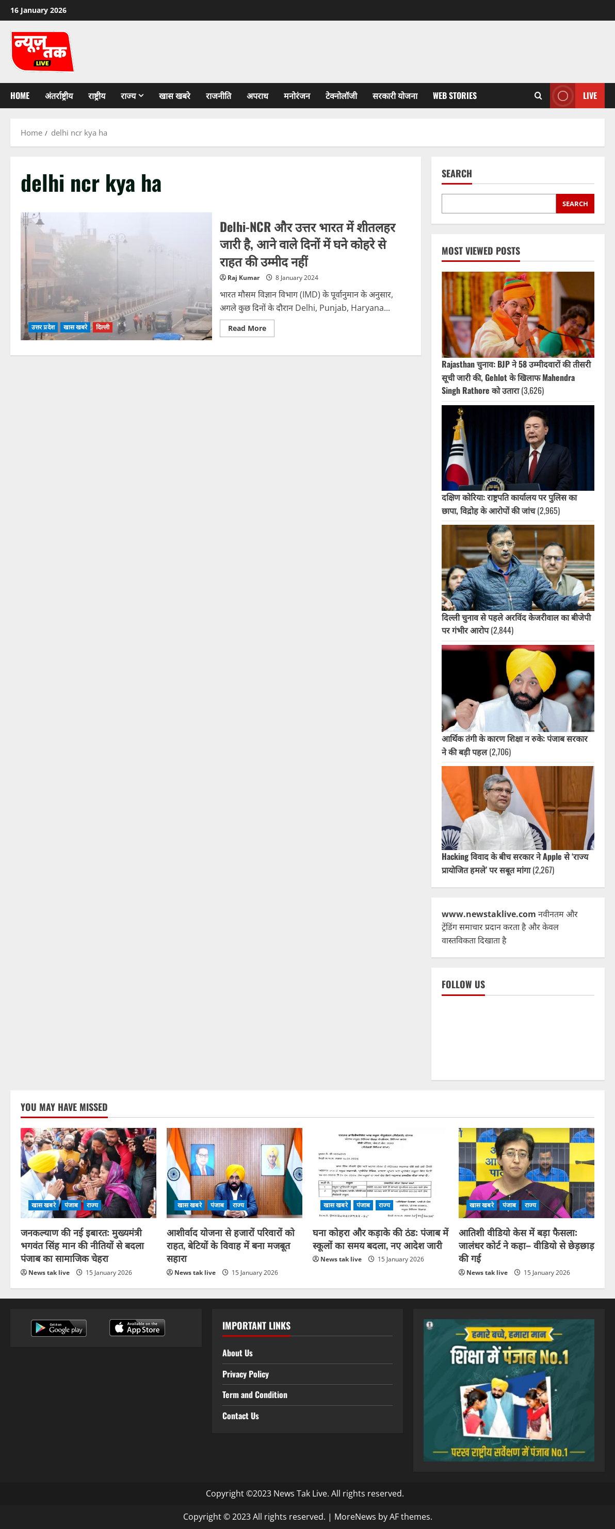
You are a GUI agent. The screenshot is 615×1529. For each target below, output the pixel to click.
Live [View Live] (573, 95)
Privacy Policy (245, 1374)
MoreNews (355, 1516)
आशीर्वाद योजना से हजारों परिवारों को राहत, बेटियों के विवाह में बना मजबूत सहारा (231, 1245)
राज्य (128, 95)
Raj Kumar (244, 277)
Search (457, 173)
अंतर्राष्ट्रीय (59, 95)
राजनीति (218, 95)
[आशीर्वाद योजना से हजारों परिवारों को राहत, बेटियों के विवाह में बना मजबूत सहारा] (234, 1173)
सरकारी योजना (395, 95)
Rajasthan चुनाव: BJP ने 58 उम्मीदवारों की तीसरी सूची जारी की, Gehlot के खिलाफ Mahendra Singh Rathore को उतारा (516, 377)
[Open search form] (538, 96)
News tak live (49, 1272)
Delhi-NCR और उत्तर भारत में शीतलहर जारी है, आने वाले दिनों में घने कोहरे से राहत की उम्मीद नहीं (116, 276)
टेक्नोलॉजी (341, 95)
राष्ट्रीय (96, 95)
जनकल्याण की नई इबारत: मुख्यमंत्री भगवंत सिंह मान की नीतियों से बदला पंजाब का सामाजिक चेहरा (82, 1245)
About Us (237, 1353)
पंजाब (71, 1205)
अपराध (257, 95)
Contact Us (240, 1415)
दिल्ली (102, 327)
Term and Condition (254, 1394)
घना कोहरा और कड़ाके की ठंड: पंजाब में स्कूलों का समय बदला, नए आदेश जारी (380, 1238)
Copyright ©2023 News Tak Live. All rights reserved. (305, 1493)
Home (19, 95)
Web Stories (455, 95)
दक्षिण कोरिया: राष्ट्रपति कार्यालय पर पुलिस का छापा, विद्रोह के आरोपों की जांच (509, 504)
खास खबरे (174, 95)
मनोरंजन (297, 95)
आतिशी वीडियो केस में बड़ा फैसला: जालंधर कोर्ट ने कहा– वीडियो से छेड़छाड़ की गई (526, 1245)
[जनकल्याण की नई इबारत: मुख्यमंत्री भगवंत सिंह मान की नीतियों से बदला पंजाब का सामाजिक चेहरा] (88, 1173)
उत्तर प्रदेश (43, 327)
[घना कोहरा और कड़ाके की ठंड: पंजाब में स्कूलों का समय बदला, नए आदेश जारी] (380, 1173)
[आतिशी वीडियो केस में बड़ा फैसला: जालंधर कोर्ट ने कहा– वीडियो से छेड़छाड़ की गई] (526, 1173)
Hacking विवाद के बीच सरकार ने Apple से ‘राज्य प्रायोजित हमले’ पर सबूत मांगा (515, 863)
